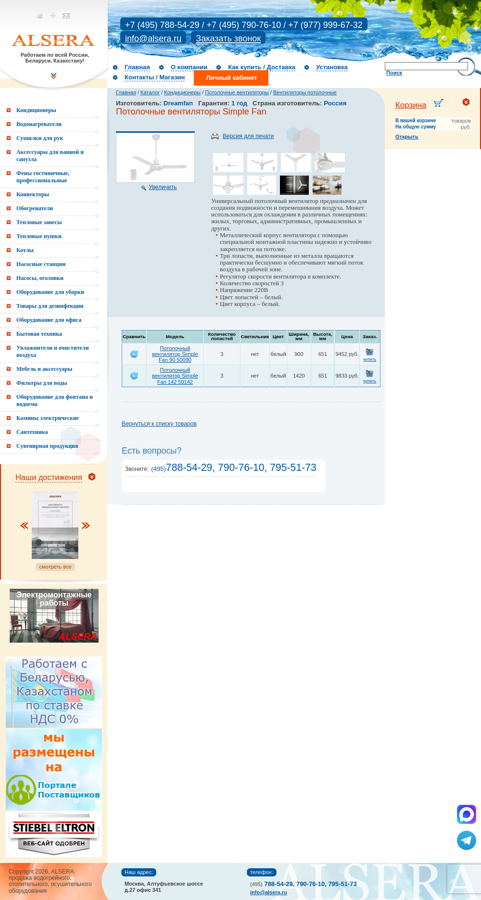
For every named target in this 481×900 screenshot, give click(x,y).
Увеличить (163, 187)
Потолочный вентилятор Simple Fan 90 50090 (175, 354)
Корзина (411, 105)
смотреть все (55, 567)
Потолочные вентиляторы (236, 92)
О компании (189, 67)
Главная (137, 67)
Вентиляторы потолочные (305, 92)
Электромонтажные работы (53, 599)
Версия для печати (248, 136)
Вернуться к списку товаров (159, 423)
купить (370, 359)
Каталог (150, 92)
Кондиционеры (182, 92)
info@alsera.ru (153, 38)
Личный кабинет (231, 77)
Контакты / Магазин (155, 77)
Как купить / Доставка (261, 67)
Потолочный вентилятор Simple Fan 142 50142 (175, 375)
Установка (332, 67)
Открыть (406, 136)
